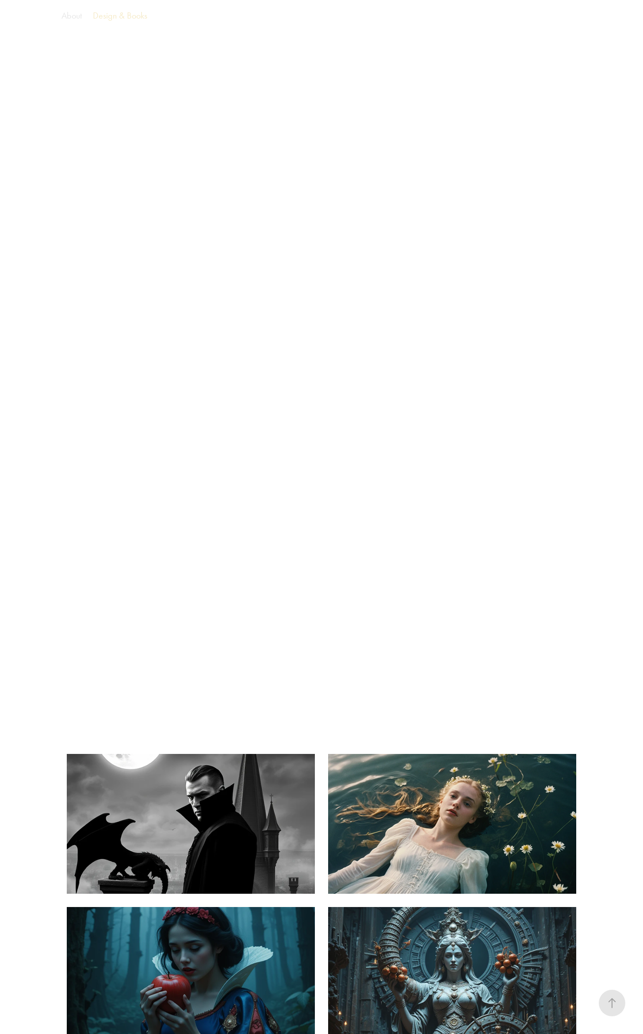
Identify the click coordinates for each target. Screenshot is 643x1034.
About (71, 15)
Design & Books (120, 15)
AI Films (35, 15)
